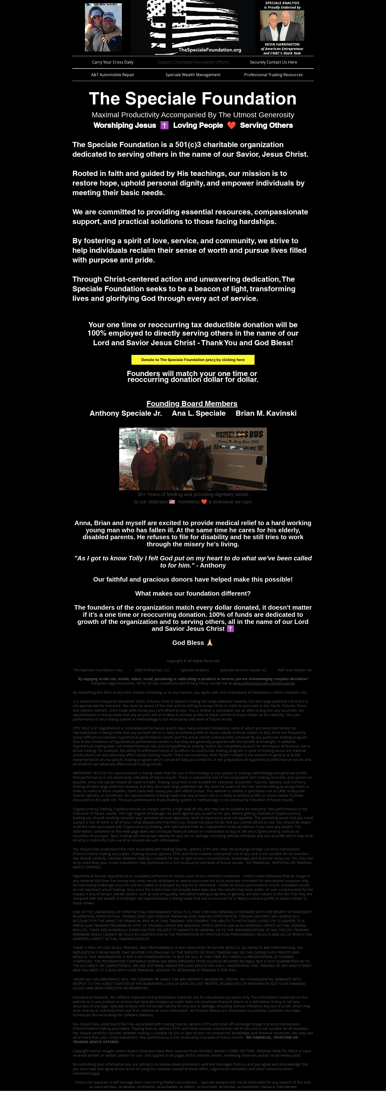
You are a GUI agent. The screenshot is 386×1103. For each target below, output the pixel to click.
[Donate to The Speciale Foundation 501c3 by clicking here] (193, 360)
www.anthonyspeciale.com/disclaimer (264, 683)
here (95, 1073)
